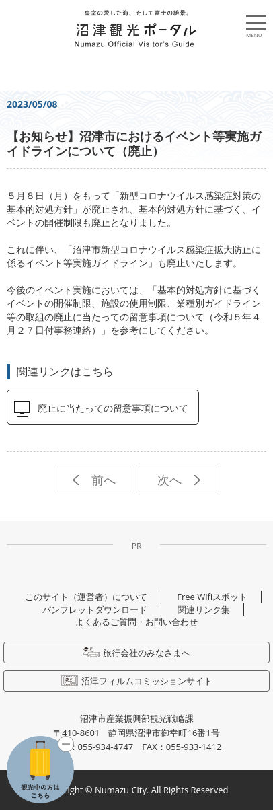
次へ (178, 480)
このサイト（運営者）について (86, 597)
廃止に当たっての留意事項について (113, 408)
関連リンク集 (204, 609)
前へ (94, 480)
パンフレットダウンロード (94, 609)
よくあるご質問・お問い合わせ (136, 622)
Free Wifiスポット (212, 597)
